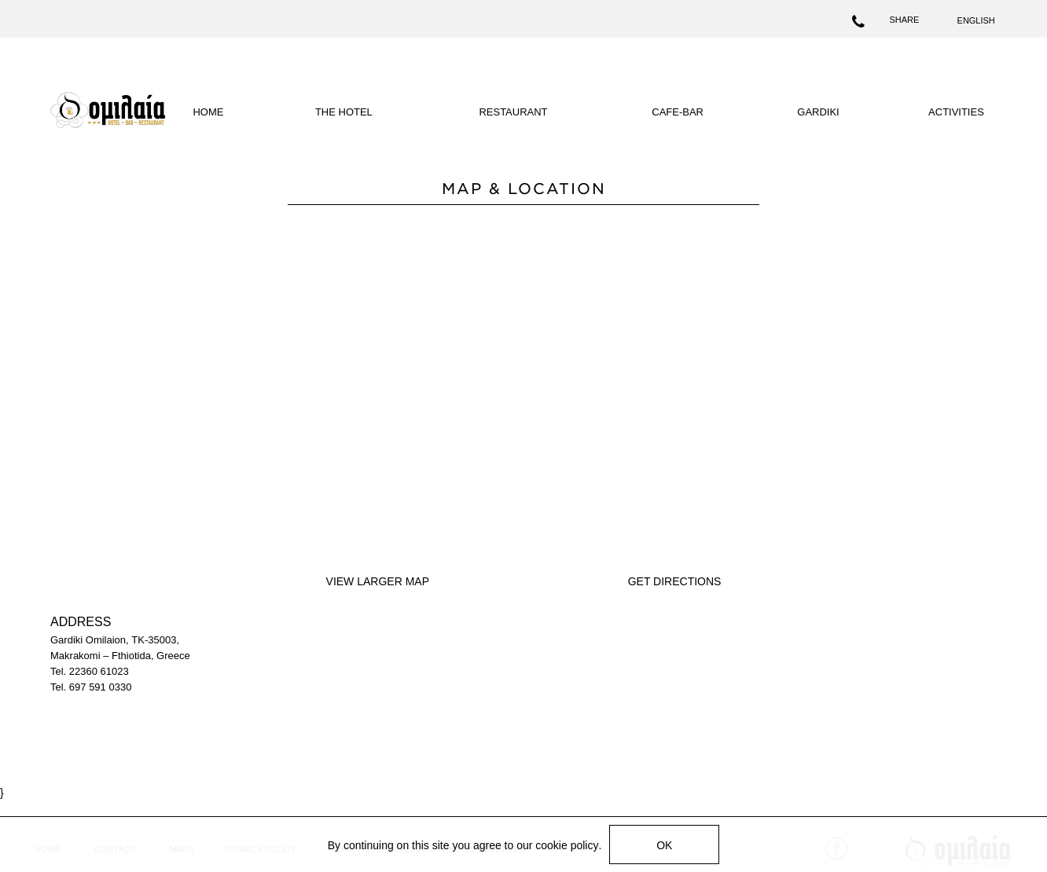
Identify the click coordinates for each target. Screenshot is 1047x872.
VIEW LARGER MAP (377, 581)
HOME (208, 112)
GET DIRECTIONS (675, 581)
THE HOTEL (344, 112)
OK (664, 845)
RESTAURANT (513, 112)
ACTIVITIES (956, 112)
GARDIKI (818, 112)
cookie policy (566, 845)
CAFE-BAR (678, 112)
